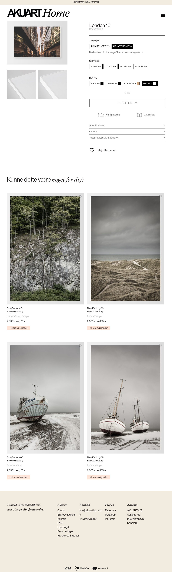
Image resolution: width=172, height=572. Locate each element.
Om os (61, 510)
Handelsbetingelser (68, 535)
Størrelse (94, 60)
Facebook (110, 510)
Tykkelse (94, 40)
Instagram (110, 514)
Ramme (93, 77)
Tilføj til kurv (127, 102)
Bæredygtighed (66, 514)
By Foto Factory (15, 311)
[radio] (100, 46)
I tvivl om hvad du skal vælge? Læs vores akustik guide (114, 52)
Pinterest (110, 518)
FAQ (60, 522)
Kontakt (61, 518)
